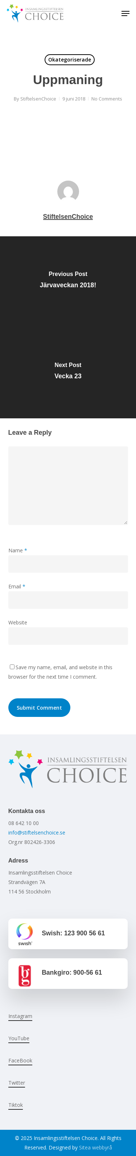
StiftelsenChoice (38, 98)
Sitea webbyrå (95, 1147)
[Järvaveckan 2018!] (68, 281)
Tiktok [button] (15, 1104)
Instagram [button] (20, 1016)
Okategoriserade (69, 59)
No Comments (106, 98)
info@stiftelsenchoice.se (36, 832)
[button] (125, 13)
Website (17, 622)
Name (17, 550)
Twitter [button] (16, 1082)
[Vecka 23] (68, 372)
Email (16, 586)
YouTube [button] (18, 1038)
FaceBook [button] (20, 1060)
